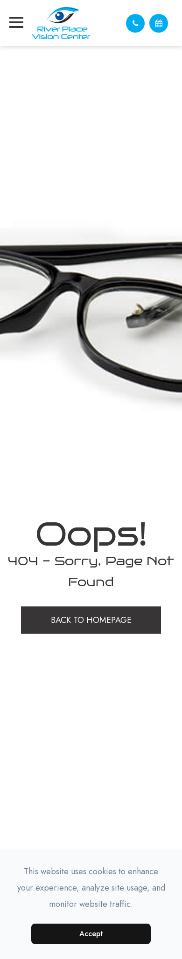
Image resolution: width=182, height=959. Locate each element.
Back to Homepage (91, 620)
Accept (91, 933)
